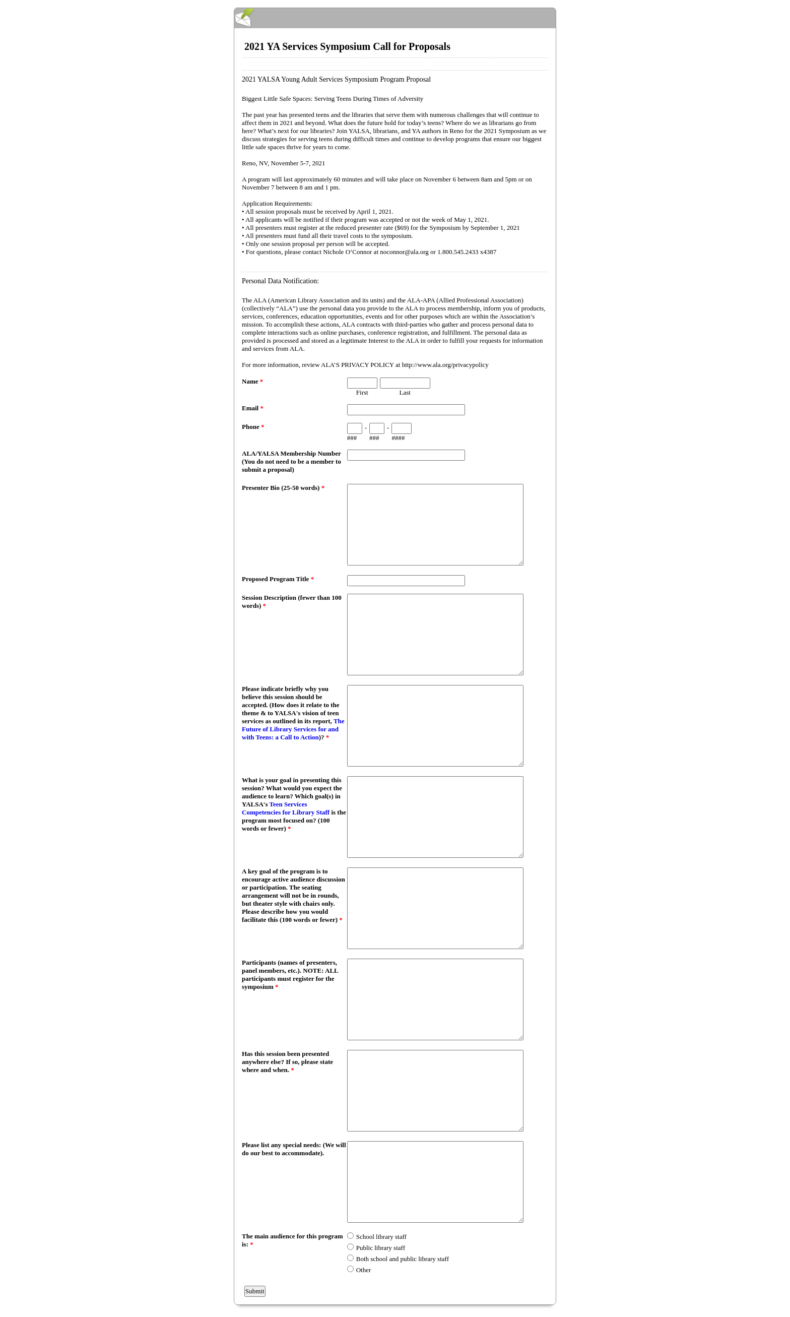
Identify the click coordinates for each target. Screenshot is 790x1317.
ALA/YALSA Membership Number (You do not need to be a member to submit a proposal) (291, 461)
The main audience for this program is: (292, 1240)
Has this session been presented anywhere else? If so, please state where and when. (287, 1062)
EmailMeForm (395, 18)
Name (252, 381)
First (362, 392)
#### (398, 438)
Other (363, 1270)
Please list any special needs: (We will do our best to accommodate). (294, 1149)
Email (253, 408)
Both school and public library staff (402, 1259)
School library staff (381, 1236)
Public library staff (380, 1247)
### (352, 438)
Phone (253, 426)
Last (405, 392)
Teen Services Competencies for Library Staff (286, 808)
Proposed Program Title (278, 579)
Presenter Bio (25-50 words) (283, 487)
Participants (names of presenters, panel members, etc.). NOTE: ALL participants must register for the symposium (290, 974)
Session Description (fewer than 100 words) (292, 601)
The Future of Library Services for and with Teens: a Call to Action (293, 729)
